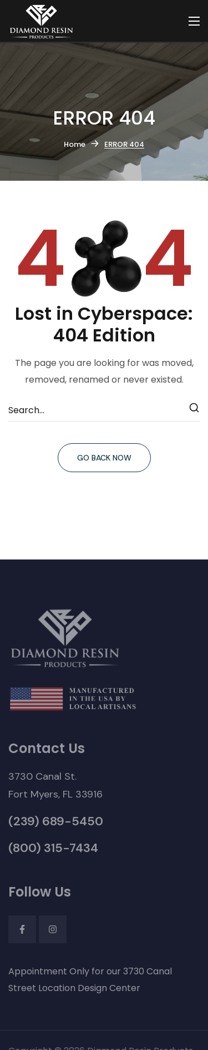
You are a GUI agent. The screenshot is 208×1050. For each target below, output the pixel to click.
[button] (55, 785)
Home (74, 144)
